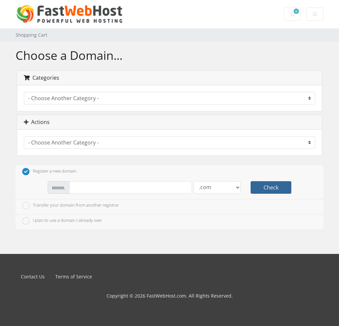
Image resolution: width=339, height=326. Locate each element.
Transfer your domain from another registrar (70, 205)
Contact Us (33, 276)
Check (271, 187)
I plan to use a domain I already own (62, 220)
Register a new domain (49, 171)
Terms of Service (73, 276)
